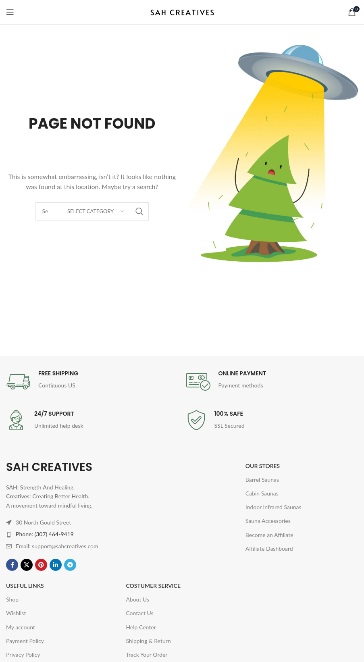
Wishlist (16, 613)
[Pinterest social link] (41, 565)
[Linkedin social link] (56, 565)
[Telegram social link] (70, 565)
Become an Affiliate (269, 534)
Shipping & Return (148, 640)
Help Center (141, 627)
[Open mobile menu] (10, 12)
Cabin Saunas (262, 493)
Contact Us (139, 613)
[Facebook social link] (12, 565)
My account (20, 627)
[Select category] (95, 211)
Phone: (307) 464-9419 (45, 534)
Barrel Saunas (262, 479)
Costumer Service (153, 585)
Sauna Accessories (268, 520)
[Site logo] (182, 11)
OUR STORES (262, 465)
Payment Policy (25, 640)
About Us (137, 599)
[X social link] (27, 565)
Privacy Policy (23, 654)
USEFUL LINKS (25, 585)
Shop (12, 599)
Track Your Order (146, 654)
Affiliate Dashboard (269, 548)
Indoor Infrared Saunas (273, 507)
